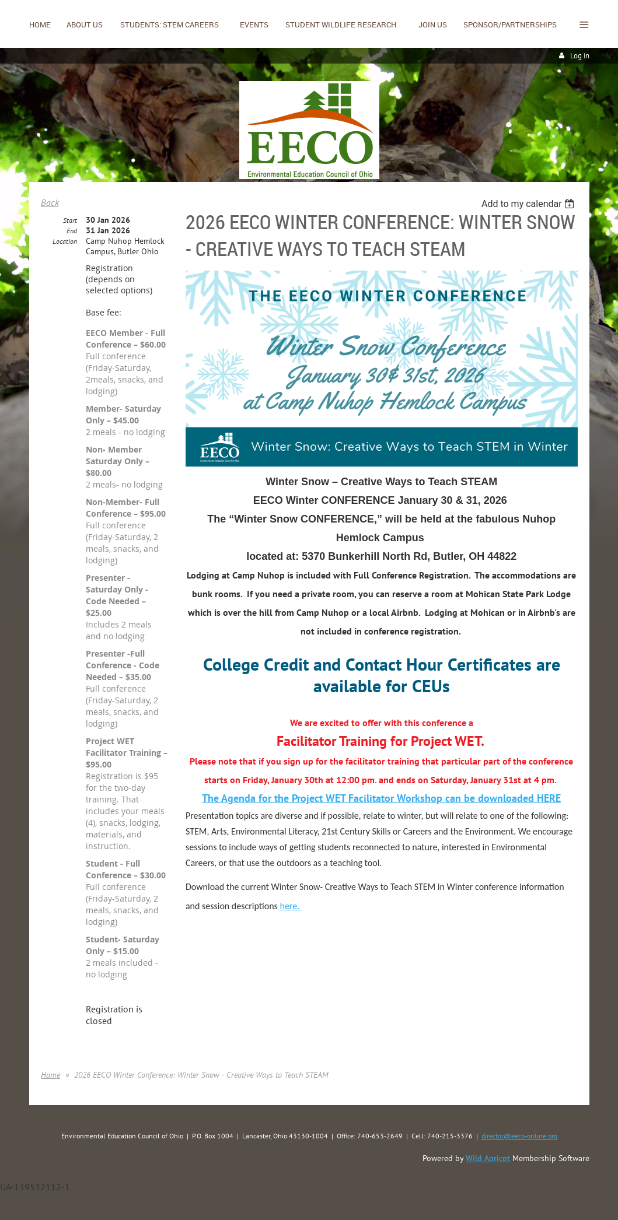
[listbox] (529, 204)
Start (70, 220)
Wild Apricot (488, 1158)
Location (65, 241)
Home (50, 1075)
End (72, 230)
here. (290, 906)
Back (50, 202)
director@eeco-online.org (519, 1135)
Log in (579, 56)
